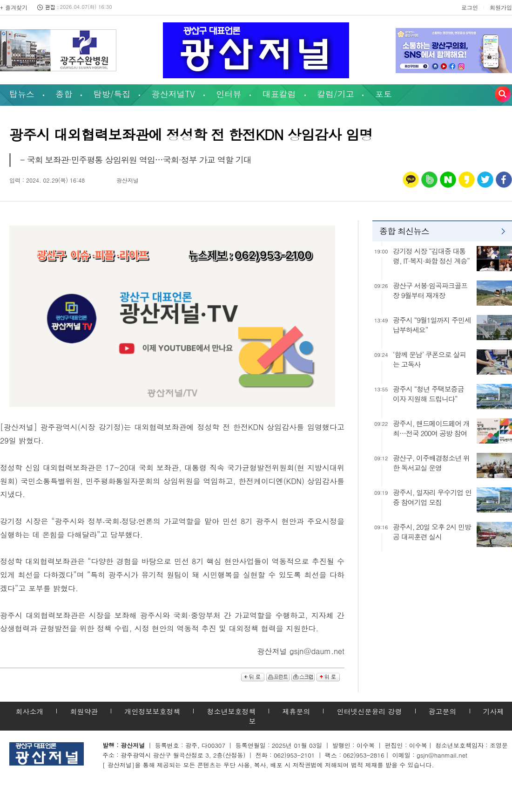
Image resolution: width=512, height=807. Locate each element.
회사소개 (29, 711)
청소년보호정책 (231, 711)
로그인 (469, 7)
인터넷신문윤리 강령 (369, 711)
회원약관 (84, 711)
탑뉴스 (21, 94)
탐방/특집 (112, 94)
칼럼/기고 (335, 94)
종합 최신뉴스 (404, 231)
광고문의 (443, 711)
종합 (63, 94)
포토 (383, 94)
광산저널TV (173, 94)
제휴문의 (296, 711)
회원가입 (501, 7)
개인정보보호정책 (152, 711)
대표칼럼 (279, 94)
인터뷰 (228, 94)
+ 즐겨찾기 (13, 7)
